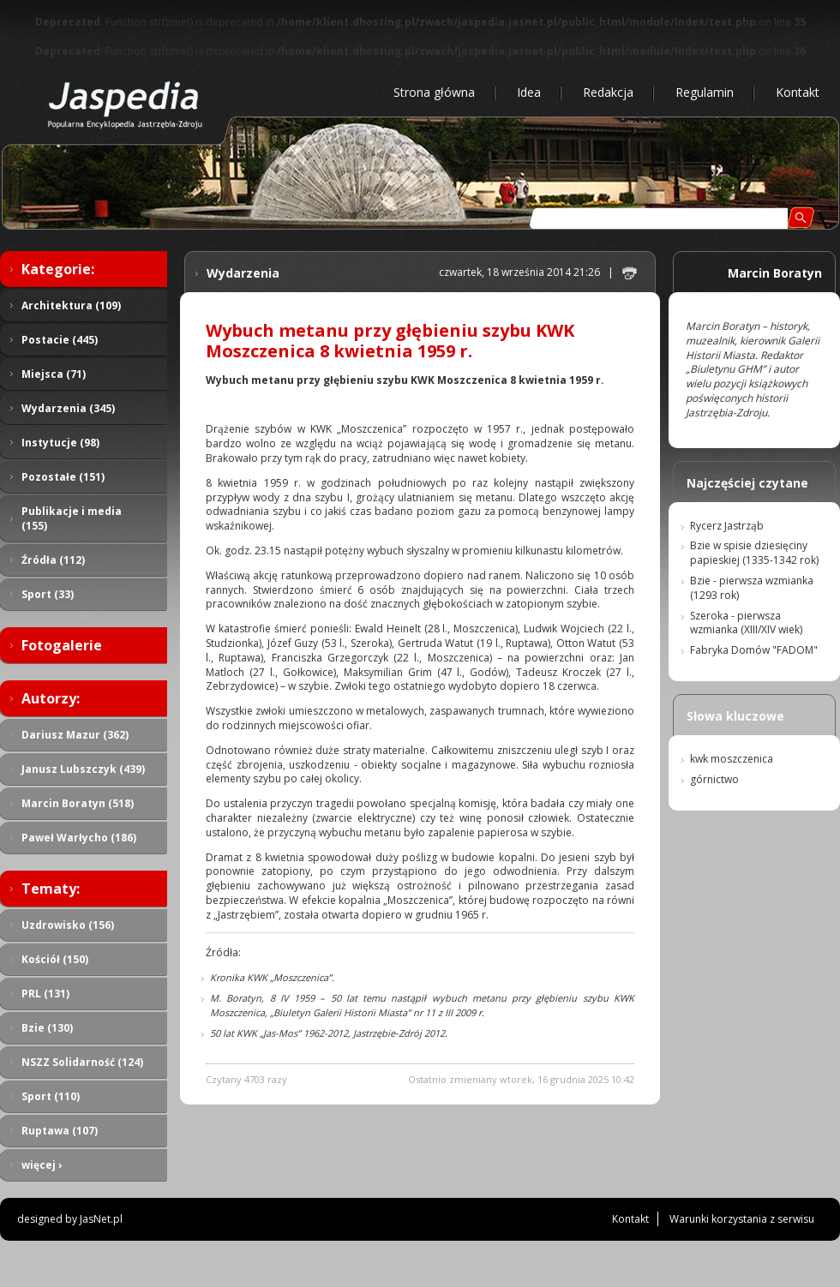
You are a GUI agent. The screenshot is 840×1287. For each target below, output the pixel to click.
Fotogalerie (61, 645)
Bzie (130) (47, 1028)
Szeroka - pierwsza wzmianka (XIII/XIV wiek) (746, 623)
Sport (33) (47, 594)
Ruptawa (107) (59, 1130)
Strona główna (434, 92)
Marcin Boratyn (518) (77, 803)
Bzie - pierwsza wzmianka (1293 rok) (751, 587)
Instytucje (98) (60, 442)
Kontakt (797, 92)
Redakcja (608, 92)
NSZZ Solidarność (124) (82, 1062)
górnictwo (714, 779)
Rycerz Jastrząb (727, 525)
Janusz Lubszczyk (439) (83, 769)
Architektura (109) (71, 305)
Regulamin (704, 92)
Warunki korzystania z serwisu (741, 1219)
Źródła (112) (53, 560)
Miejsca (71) (53, 374)
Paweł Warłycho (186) (78, 837)
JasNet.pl (101, 1219)
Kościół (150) (54, 959)
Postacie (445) (59, 339)
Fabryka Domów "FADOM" (754, 650)
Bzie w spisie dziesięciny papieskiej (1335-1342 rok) (754, 552)
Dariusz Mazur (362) (75, 734)
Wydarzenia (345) (68, 408)
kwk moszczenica (731, 758)
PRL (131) (45, 993)
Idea (529, 92)
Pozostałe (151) (63, 477)
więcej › (41, 1165)
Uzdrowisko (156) (67, 925)
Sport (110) (50, 1096)
